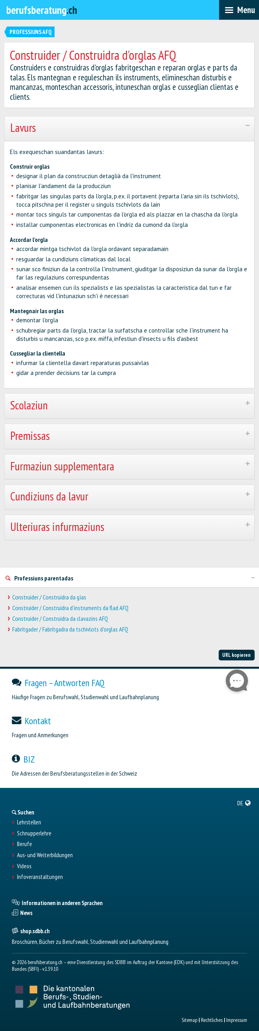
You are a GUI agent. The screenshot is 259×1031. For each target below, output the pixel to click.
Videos (24, 866)
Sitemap (189, 1019)
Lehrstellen (29, 822)
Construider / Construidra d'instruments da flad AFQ (70, 608)
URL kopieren (236, 654)
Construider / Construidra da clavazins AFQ (60, 618)
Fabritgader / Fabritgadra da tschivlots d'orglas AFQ (70, 629)
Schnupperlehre (34, 833)
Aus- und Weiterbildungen (45, 855)
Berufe (24, 844)
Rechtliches (212, 1019)
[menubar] (239, 10)
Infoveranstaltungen (40, 877)
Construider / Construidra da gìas (49, 597)
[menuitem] (244, 802)
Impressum (236, 1019)
